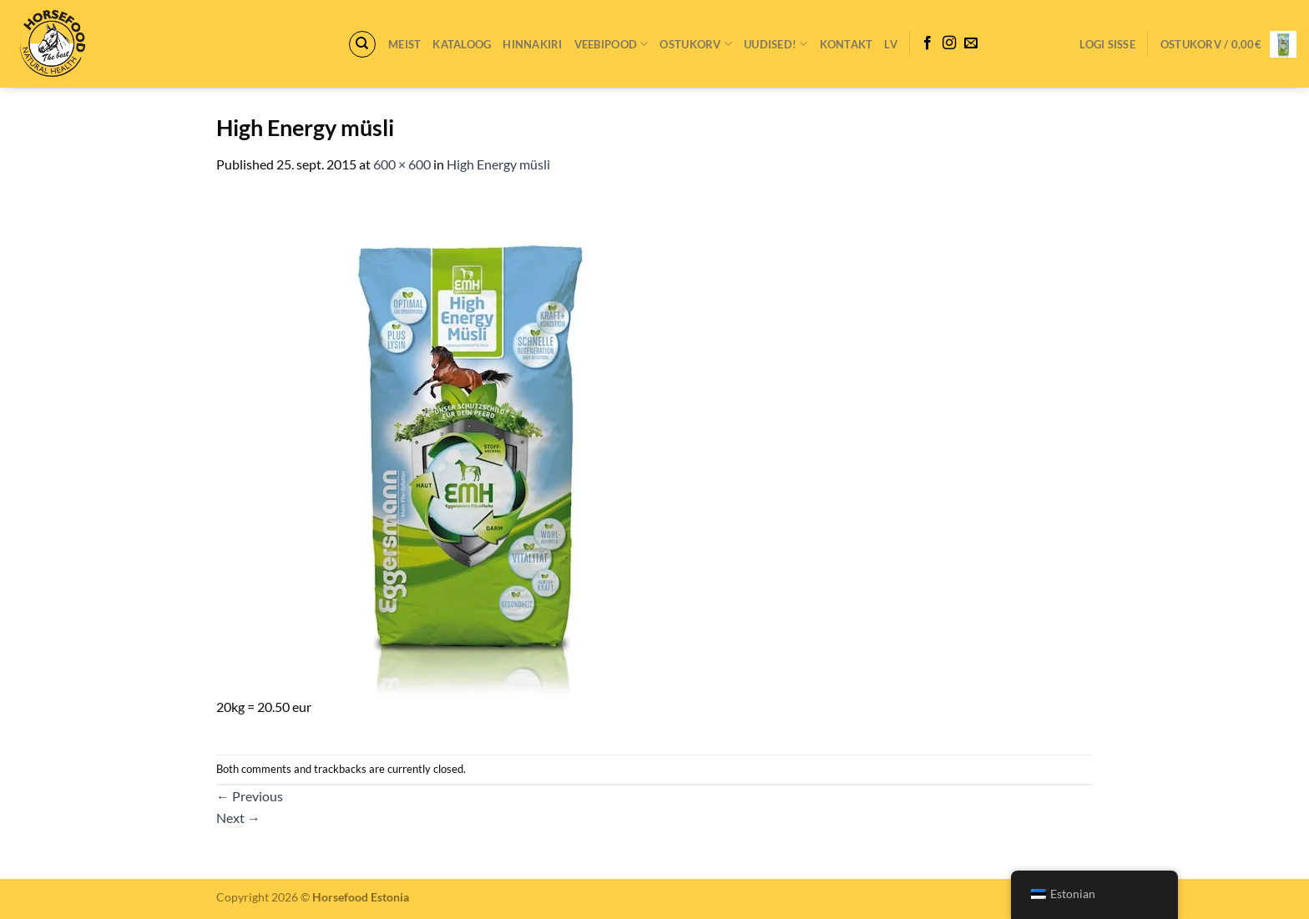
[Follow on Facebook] (927, 43)
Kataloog (461, 44)
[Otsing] (362, 44)
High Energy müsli (498, 164)
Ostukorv (696, 44)
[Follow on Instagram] (949, 43)
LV (890, 44)
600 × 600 (402, 164)
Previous (249, 796)
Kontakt (846, 44)
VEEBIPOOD (611, 44)
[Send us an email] (971, 43)
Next (238, 818)
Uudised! (776, 44)
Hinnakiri (532, 44)
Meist (404, 44)
